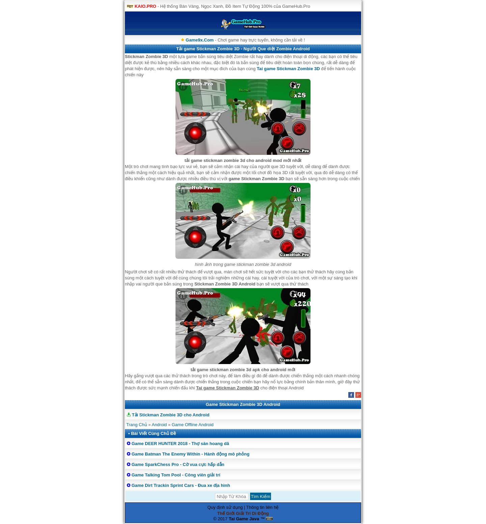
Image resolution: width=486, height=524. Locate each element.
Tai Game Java (244, 518)
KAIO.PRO (145, 6)
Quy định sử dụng (225, 507)
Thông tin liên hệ (262, 507)
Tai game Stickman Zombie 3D (288, 68)
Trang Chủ (136, 424)
